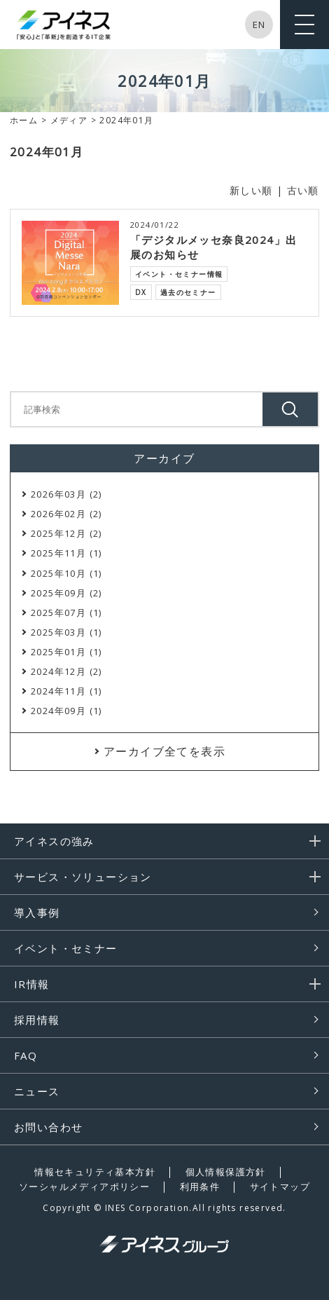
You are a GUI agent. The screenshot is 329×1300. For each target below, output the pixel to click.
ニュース (37, 1091)
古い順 (303, 190)
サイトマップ (280, 1186)
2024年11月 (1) (66, 691)
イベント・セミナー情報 (179, 274)
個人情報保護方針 (226, 1171)
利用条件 (200, 1186)
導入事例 (37, 912)
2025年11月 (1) (66, 553)
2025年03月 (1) (66, 632)
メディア (69, 120)
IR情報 (32, 984)
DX (141, 292)
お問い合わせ (48, 1127)
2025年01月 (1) (66, 651)
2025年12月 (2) (66, 533)
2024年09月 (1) (66, 710)
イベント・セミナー (66, 948)
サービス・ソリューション (83, 877)
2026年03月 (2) (66, 494)
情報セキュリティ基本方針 (94, 1171)
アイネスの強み (54, 841)
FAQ (25, 1055)
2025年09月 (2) (66, 593)
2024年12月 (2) (66, 671)
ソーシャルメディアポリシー (84, 1186)
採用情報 (37, 1020)
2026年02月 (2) (66, 513)
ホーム (24, 120)
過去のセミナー (188, 292)
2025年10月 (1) (66, 573)
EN (259, 24)
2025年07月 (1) (66, 612)
